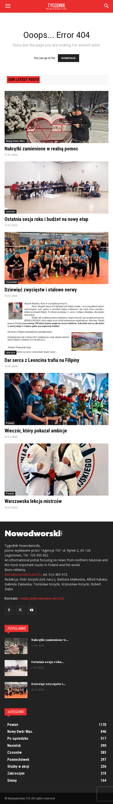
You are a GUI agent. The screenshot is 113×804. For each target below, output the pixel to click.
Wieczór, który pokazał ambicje (36, 431)
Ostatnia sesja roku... (47, 662)
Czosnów (11, 282)
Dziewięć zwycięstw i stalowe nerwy (41, 290)
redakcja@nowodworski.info (41, 598)
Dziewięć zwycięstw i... (48, 684)
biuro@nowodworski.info (23, 574)
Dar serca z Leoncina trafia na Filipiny (42, 360)
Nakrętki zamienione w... (49, 640)
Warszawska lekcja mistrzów (33, 501)
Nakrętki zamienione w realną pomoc (41, 149)
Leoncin (10, 211)
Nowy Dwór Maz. (15, 141)
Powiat (10, 423)
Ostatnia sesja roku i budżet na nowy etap (46, 219)
